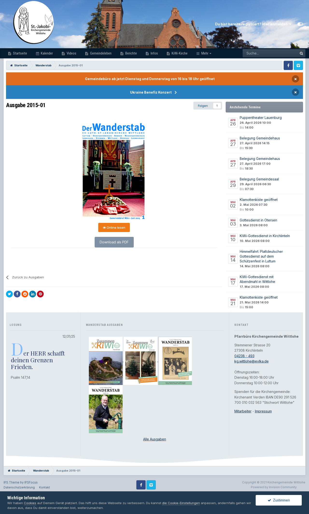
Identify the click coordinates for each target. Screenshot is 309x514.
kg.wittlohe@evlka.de (251, 361)
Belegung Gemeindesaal (259, 179)
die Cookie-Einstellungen (181, 503)
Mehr (205, 53)
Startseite (19, 53)
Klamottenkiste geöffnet (259, 200)
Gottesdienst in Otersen (258, 220)
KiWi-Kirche (179, 53)
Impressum (263, 411)
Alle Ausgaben (154, 439)
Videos (71, 53)
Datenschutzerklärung (19, 487)
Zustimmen (279, 500)
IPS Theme (11, 482)
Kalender (46, 53)
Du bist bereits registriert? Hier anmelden (253, 24)
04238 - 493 (244, 356)
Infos (154, 53)
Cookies (30, 503)
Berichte (131, 53)
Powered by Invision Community (274, 487)
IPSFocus (31, 482)
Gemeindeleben (100, 53)
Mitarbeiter (243, 411)
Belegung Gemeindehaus (260, 138)
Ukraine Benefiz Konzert (151, 92)
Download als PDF (114, 242)
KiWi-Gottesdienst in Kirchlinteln (265, 236)
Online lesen (114, 227)
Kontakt (44, 487)
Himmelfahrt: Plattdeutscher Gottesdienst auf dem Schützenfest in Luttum (261, 256)
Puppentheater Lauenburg (261, 118)
